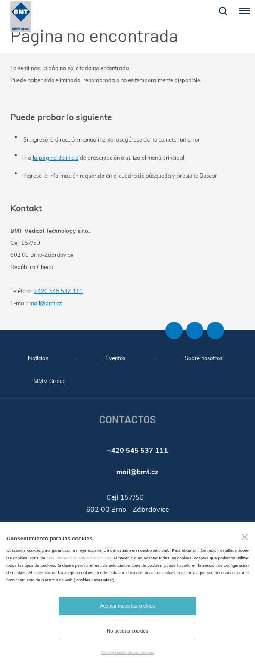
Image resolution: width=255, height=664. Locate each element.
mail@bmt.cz (45, 303)
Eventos (115, 358)
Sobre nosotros (203, 358)
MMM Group (49, 380)
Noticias (38, 358)
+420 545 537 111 (58, 290)
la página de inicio (55, 157)
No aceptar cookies (127, 630)
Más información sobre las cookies (79, 558)
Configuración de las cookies (127, 652)
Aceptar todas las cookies (127, 605)
